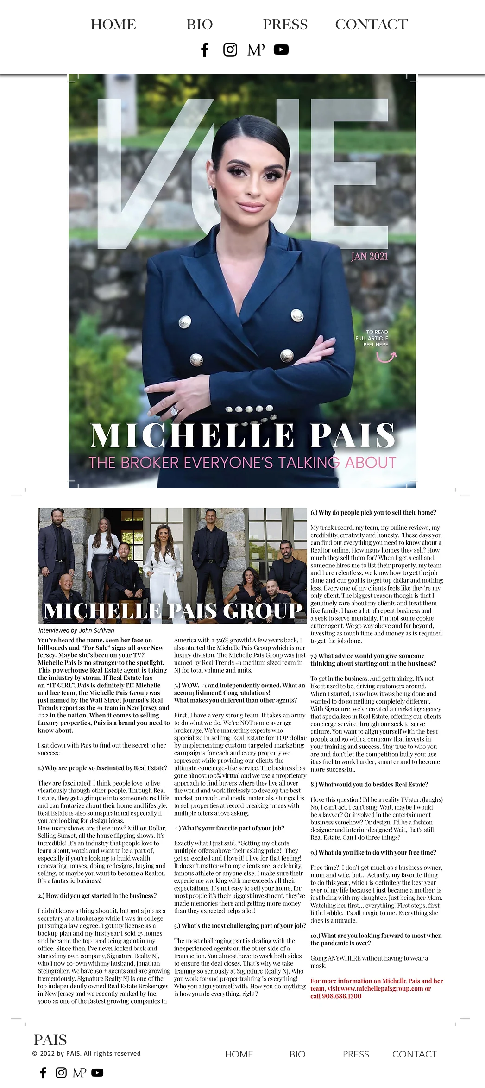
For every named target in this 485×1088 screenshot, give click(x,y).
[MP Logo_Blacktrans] (255, 49)
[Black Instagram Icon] (230, 49)
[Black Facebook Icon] (204, 49)
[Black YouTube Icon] (281, 49)
